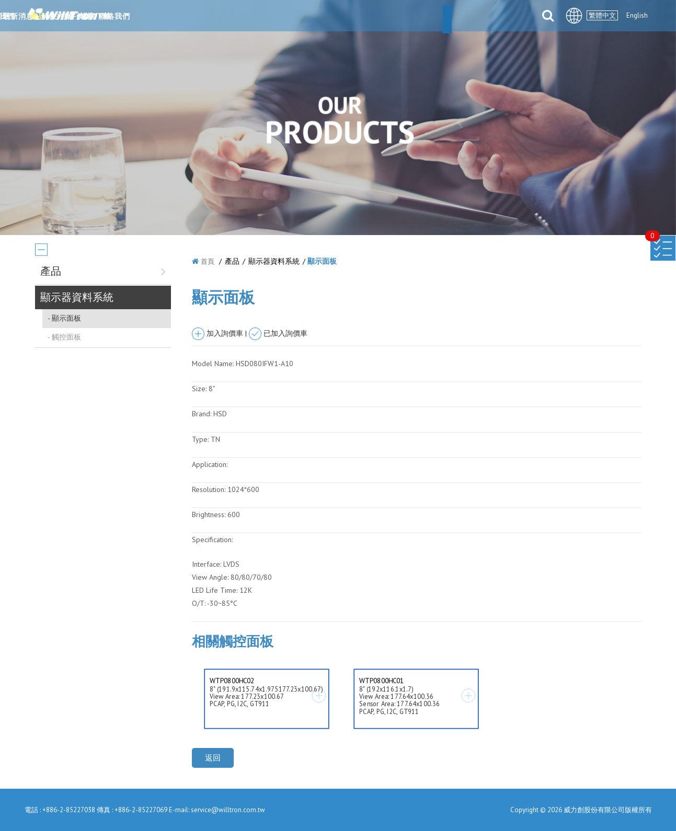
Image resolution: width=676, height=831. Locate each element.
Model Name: (213, 363)
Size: (199, 388)
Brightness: (208, 514)
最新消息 (262, 16)
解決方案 (351, 16)
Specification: (212, 539)
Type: (201, 439)
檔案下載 (456, 16)
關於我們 (210, 16)
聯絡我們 (508, 16)
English (637, 15)
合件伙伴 (403, 16)
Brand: (201, 413)
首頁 (207, 261)
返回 (213, 758)
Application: (209, 464)
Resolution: (208, 489)
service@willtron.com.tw (228, 809)
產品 (307, 16)
